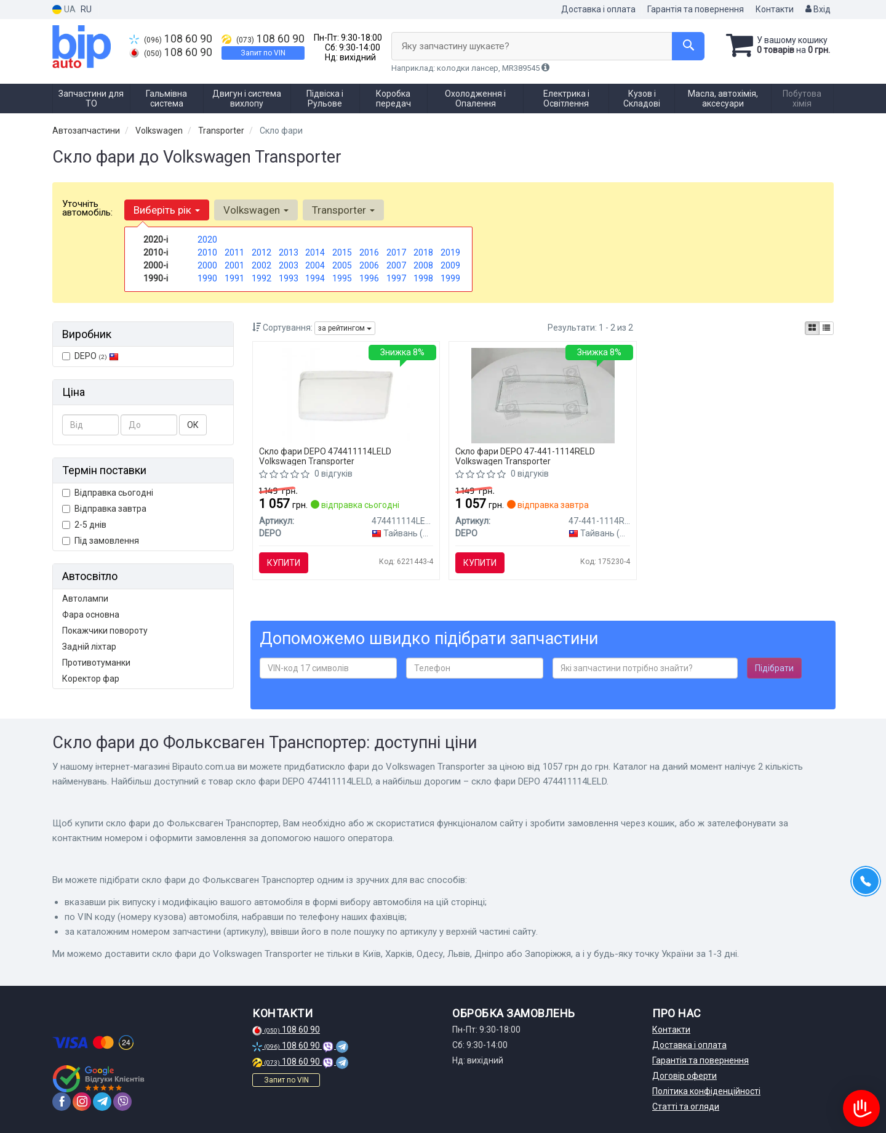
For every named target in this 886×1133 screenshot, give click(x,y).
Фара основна (90, 614)
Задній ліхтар (89, 646)
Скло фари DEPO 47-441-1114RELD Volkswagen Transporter (525, 456)
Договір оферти (684, 1076)
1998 (423, 278)
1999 (450, 278)
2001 (234, 265)
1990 (207, 278)
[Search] (688, 46)
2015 (342, 252)
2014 (315, 252)
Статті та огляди (685, 1106)
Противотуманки (96, 662)
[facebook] (61, 1101)
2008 (423, 265)
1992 (261, 278)
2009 (450, 265)
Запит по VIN (263, 53)
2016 (369, 252)
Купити (283, 563)
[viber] (122, 1101)
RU (86, 9)
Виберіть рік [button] (167, 210)
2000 (207, 265)
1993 (288, 278)
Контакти (775, 9)
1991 (234, 278)
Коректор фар (90, 678)
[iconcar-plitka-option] (812, 328)
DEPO (90, 356)
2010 (207, 252)
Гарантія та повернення (695, 9)
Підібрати (774, 668)
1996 (369, 278)
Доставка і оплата (598, 9)
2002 (261, 265)
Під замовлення (100, 541)
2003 (288, 265)
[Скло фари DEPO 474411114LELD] (346, 395)
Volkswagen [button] (256, 210)
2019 (450, 252)
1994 (315, 278)
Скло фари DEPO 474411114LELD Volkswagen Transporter (325, 456)
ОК (193, 425)
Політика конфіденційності (706, 1091)
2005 (342, 265)
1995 (342, 278)
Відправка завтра (104, 509)
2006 (369, 265)
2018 (423, 252)
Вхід (818, 9)
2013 (288, 252)
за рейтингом (345, 328)
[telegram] (102, 1101)
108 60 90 (170, 39)
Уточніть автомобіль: (87, 208)
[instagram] (82, 1101)
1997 (396, 278)
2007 (396, 265)
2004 (315, 265)
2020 (207, 239)
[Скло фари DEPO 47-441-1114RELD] (543, 395)
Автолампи (85, 598)
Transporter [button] (343, 210)
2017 (396, 252)
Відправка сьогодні (107, 493)
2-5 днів (84, 525)
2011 (234, 252)
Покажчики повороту (105, 630)
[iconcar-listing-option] (826, 328)
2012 (261, 252)
